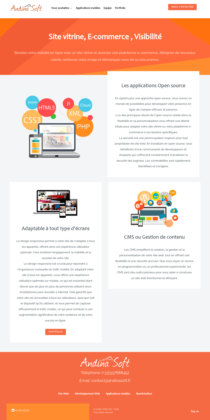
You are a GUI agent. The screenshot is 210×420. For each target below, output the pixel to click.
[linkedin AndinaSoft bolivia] (20, 410)
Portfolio (37, 332)
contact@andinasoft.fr (111, 380)
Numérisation (144, 393)
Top (195, 411)
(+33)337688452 (115, 372)
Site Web (63, 393)
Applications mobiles (118, 393)
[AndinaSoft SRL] (26, 9)
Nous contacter (182, 7)
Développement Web (87, 393)
